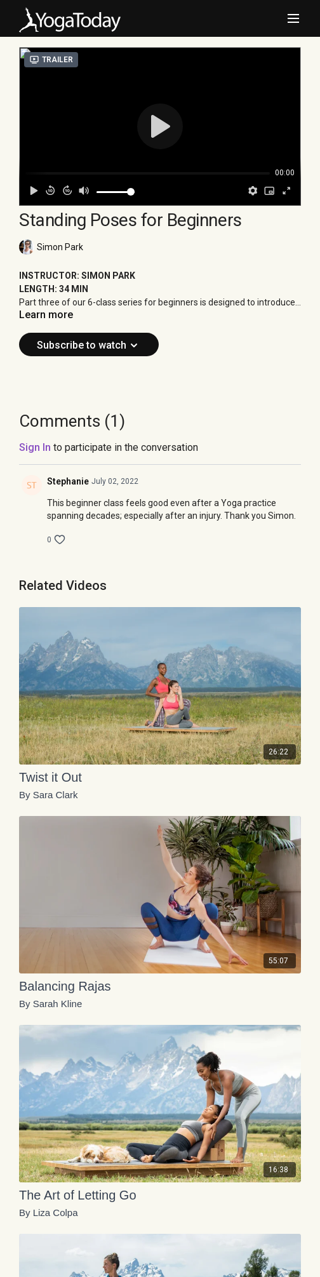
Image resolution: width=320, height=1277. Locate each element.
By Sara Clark (48, 795)
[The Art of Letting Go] (160, 1195)
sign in (35, 447)
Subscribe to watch (89, 345)
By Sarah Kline (50, 1004)
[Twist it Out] (160, 777)
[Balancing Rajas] (160, 986)
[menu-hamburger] (293, 19)
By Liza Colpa (48, 1213)
